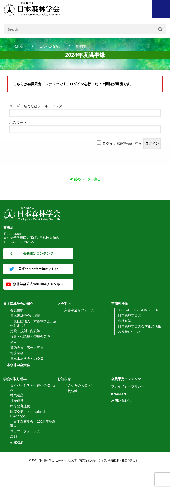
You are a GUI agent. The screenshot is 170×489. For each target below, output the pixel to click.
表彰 (13, 437)
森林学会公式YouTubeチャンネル (38, 284)
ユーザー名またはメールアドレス (35, 106)
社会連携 (16, 400)
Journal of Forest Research (138, 310)
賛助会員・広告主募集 (26, 347)
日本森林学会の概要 (25, 316)
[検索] (160, 29)
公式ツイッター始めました (38, 269)
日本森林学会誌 (129, 315)
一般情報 (70, 391)
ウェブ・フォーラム (25, 431)
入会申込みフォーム (79, 310)
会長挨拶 (16, 310)
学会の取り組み (15, 379)
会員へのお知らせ (50, 46)
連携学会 (16, 353)
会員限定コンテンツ (38, 253)
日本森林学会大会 (16, 365)
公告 (13, 342)
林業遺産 (16, 395)
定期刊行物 (119, 304)
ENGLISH (118, 393)
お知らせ (64, 379)
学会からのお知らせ (79, 385)
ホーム (4, 46)
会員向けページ (23, 46)
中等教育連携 (20, 406)
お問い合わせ (121, 400)
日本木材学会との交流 (26, 358)
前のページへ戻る (87, 179)
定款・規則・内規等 (25, 331)
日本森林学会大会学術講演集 (139, 326)
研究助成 (16, 442)
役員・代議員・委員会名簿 (30, 336)
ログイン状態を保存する (121, 143)
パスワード (18, 122)
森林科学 (124, 321)
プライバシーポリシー (127, 386)
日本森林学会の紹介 (18, 304)
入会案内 (64, 304)
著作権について (129, 332)
